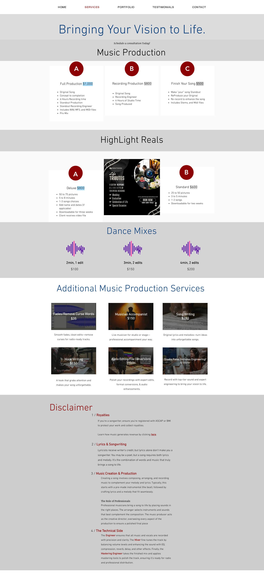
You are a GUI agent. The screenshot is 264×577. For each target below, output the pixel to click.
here (153, 434)
